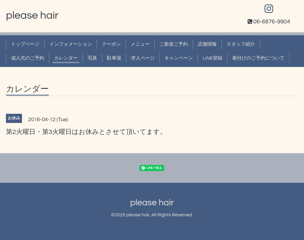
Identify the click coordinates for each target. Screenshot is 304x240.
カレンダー (66, 58)
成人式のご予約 (27, 58)
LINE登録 (212, 58)
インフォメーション (70, 44)
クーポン (111, 44)
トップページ (25, 44)
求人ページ (143, 58)
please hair (32, 15)
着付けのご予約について (258, 58)
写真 (92, 58)
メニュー (140, 44)
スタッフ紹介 (241, 44)
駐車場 (114, 58)
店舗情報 (207, 44)
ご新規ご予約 (173, 44)
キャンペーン (178, 58)
